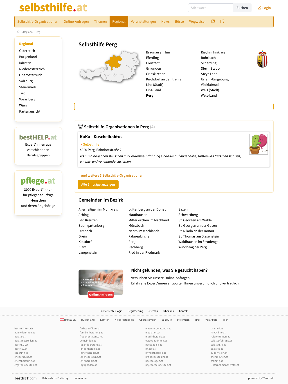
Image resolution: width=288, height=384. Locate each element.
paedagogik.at (153, 345)
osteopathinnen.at (156, 341)
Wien (23, 105)
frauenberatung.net (91, 337)
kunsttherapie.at (89, 353)
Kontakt (183, 311)
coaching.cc (21, 353)
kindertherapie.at (90, 349)
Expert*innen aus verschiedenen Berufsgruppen (38, 147)
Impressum (80, 378)
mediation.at (152, 333)
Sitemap (153, 311)
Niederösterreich (32, 69)
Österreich (27, 50)
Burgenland (28, 56)
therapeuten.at (219, 357)
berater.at (19, 337)
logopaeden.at (88, 365)
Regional (28, 32)
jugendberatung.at (90, 345)
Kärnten (25, 62)
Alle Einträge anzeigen (98, 184)
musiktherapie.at (155, 337)
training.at (217, 361)
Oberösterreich (30, 75)
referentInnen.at (220, 337)
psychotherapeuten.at (158, 365)
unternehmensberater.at (225, 365)
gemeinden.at (88, 341)
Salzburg (26, 81)
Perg (37, 32)
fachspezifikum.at (90, 329)
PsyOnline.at (218, 333)
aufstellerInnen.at (24, 333)
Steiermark (27, 87)
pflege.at (150, 349)
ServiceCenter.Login (111, 311)
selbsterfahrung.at (221, 341)
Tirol (22, 93)
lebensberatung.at (90, 357)
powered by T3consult (261, 378)
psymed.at (217, 329)
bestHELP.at (21, 345)
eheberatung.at (23, 357)
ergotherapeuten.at (25, 365)
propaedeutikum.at (156, 357)
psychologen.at (154, 361)
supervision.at (219, 353)
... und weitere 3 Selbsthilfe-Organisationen (110, 175)
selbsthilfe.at (218, 345)
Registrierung (135, 311)
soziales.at (217, 349)
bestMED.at (20, 349)
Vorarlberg (27, 99)
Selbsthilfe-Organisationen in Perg (116, 127)
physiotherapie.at (155, 353)
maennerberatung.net (158, 329)
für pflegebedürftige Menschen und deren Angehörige (38, 195)
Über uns (168, 311)
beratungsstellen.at (25, 341)
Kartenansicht (29, 111)
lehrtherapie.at (88, 361)
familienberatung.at (91, 333)
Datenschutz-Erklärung (55, 378)
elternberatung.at (24, 361)
